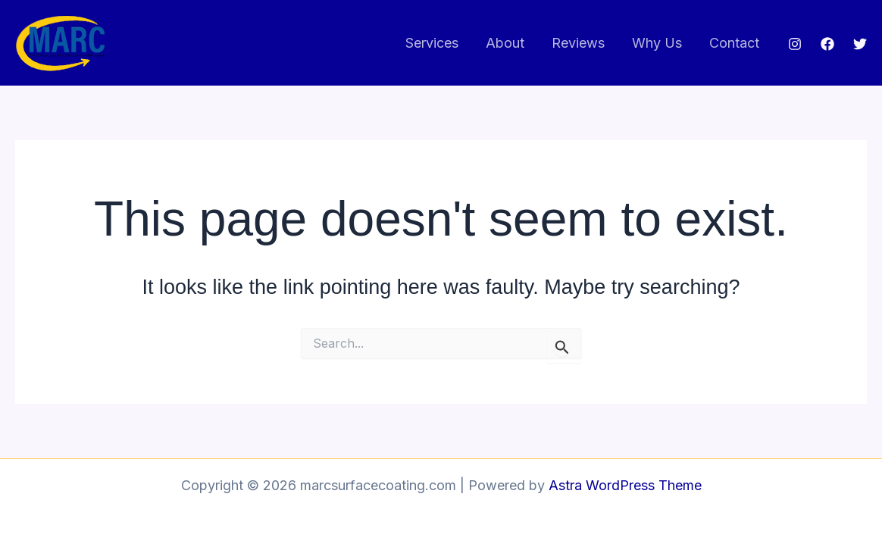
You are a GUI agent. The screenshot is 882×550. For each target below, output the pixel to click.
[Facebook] (827, 44)
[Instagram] (795, 44)
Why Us (657, 43)
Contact (734, 43)
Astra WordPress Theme (625, 485)
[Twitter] (860, 44)
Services (431, 43)
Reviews (578, 43)
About (505, 43)
